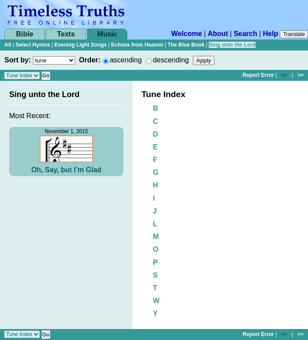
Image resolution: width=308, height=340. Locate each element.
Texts (66, 34)
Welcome (186, 33)
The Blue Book (185, 45)
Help (270, 33)
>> (300, 75)
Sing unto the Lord (232, 45)
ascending (126, 60)
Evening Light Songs (80, 45)
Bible (24, 34)
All (7, 45)
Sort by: (17, 60)
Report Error (258, 75)
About (218, 33)
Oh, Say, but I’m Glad (66, 170)
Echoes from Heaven (137, 45)
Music (107, 34)
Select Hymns (32, 45)
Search (245, 33)
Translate (294, 34)
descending (171, 60)
